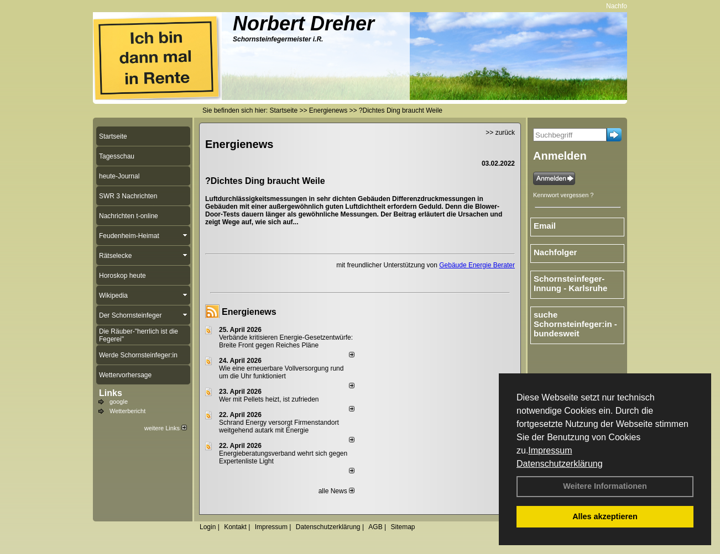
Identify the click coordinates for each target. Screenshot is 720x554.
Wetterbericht (127, 411)
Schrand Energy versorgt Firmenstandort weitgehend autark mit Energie (279, 426)
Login (208, 527)
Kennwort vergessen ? (563, 195)
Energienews (249, 311)
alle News (336, 491)
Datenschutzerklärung (559, 463)
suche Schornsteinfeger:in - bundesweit (575, 324)
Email (545, 225)
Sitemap (402, 527)
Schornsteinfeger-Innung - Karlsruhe (570, 283)
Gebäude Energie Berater (477, 265)
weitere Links (165, 428)
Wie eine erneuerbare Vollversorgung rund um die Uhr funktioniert (281, 372)
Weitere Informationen (605, 486)
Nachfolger (626, 6)
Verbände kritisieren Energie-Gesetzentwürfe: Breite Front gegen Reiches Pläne (286, 341)
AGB (375, 527)
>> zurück (500, 132)
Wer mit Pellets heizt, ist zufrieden (269, 399)
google (118, 401)
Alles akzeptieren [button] (605, 516)
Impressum (550, 450)
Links (110, 393)
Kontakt (235, 527)
